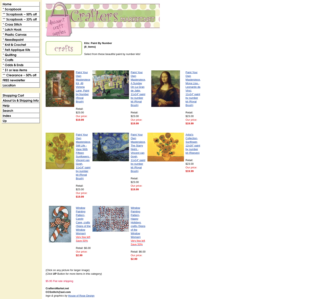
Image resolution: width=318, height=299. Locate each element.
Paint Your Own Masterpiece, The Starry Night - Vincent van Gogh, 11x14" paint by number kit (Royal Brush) (138, 153)
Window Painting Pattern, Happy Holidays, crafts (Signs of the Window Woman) (138, 226)
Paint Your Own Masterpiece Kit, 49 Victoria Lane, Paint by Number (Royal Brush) (83, 87)
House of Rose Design (81, 295)
